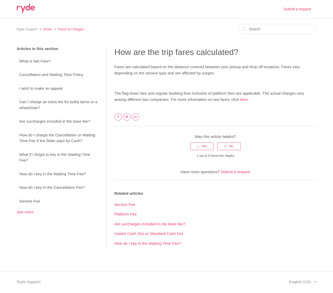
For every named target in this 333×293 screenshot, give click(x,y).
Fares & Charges (71, 29)
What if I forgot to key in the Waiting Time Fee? (54, 157)
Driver (47, 29)
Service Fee (29, 201)
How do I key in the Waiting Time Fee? (52, 174)
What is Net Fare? (35, 61)
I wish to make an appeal (40, 88)
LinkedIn (135, 120)
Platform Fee (125, 214)
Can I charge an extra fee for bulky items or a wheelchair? (58, 105)
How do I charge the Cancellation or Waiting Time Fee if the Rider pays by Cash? (57, 138)
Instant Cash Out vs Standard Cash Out (148, 233)
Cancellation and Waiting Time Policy (51, 74)
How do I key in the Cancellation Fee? (52, 187)
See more (25, 212)
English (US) (300, 282)
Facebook (118, 120)
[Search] (277, 29)
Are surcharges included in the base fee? (54, 121)
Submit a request (297, 9)
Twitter (127, 120)
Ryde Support (27, 29)
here (244, 99)
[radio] (202, 146)
